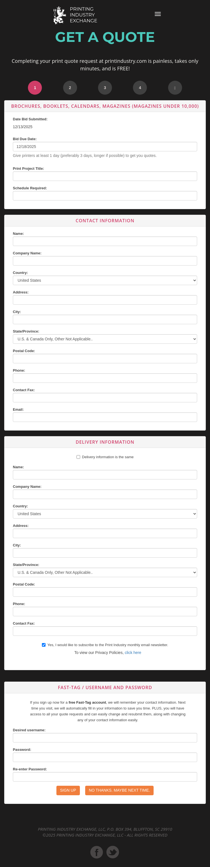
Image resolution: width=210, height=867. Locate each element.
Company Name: (27, 253)
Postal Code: (24, 351)
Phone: (19, 370)
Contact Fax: (24, 390)
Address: (20, 292)
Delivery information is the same (108, 457)
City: (17, 312)
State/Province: (26, 331)
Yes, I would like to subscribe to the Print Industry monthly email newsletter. (105, 645)
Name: (18, 233)
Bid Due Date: (25, 139)
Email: (18, 409)
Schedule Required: (30, 188)
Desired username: (29, 730)
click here (133, 652)
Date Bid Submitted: (30, 119)
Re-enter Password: (30, 769)
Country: (20, 273)
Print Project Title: (28, 168)
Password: (22, 749)
